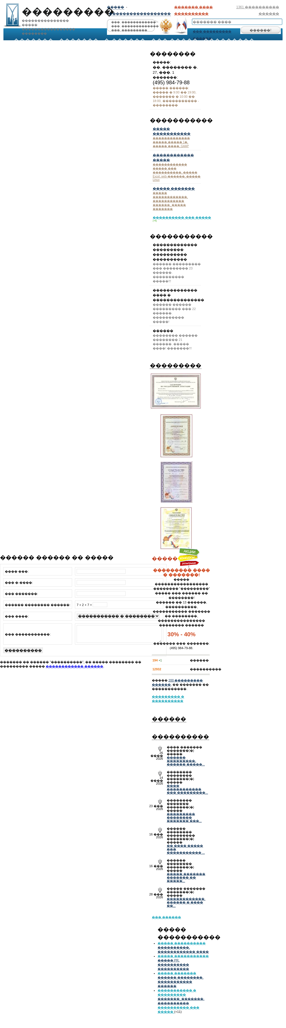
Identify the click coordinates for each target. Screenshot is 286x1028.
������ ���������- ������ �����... (186, 761)
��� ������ (166, 917)
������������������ (140, 14)
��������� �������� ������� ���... (184, 817)
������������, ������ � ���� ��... (186, 902)
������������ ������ (74, 669)
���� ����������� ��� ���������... (187, 789)
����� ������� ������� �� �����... (186, 877)
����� (115, 7)
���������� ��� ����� (182, 217)
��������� (175, 365)
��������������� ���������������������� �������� (47, 16)
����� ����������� (183, 956)
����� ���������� (182, 943)
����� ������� (174, 189)
